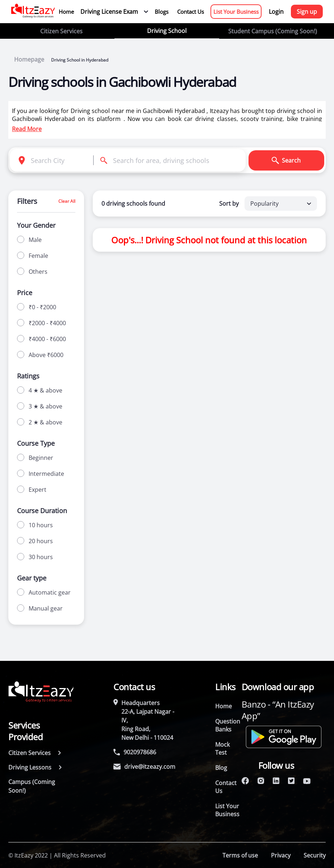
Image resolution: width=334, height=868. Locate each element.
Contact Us (190, 11)
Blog (221, 768)
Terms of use (240, 855)
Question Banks (227, 725)
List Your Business (236, 11)
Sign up (307, 12)
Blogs (161, 11)
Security (315, 855)
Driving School (167, 31)
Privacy (281, 855)
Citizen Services (61, 31)
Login (276, 12)
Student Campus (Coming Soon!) (272, 31)
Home (66, 11)
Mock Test (222, 748)
